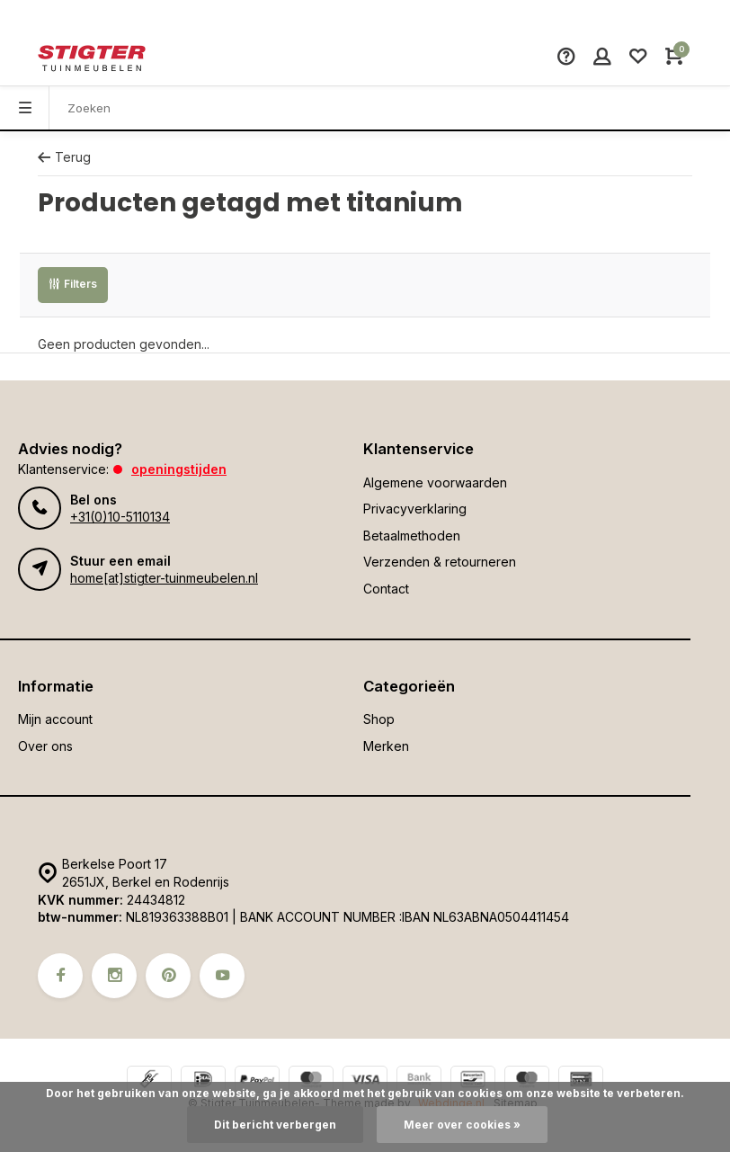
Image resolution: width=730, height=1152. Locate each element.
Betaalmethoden (411, 535)
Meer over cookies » (462, 1124)
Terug (64, 157)
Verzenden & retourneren (439, 561)
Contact (386, 588)
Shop (379, 719)
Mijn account (55, 719)
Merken (386, 746)
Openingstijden (179, 469)
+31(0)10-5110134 (120, 516)
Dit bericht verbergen (275, 1124)
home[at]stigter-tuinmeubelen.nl (164, 577)
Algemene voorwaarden (435, 482)
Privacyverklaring (415, 508)
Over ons (45, 746)
